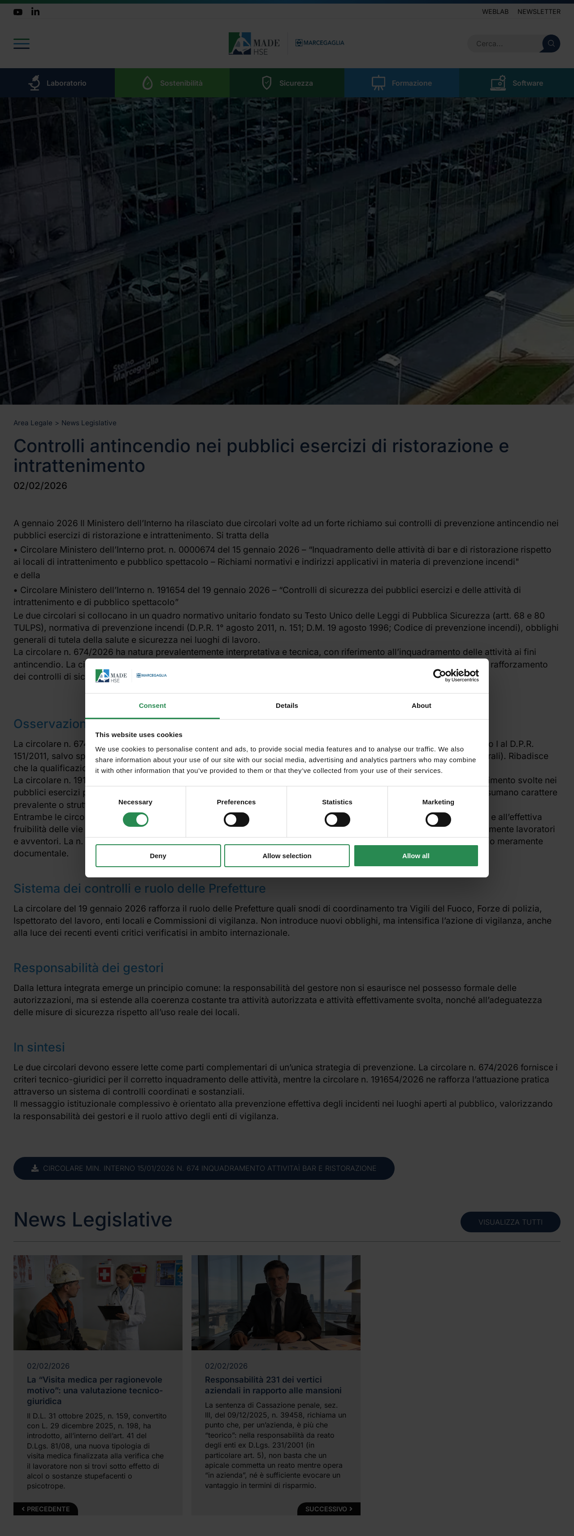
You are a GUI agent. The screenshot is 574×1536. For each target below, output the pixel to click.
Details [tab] (287, 705)
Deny (158, 856)
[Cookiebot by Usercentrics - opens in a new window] (439, 675)
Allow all (416, 856)
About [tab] (421, 705)
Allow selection (286, 856)
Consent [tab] (152, 705)
